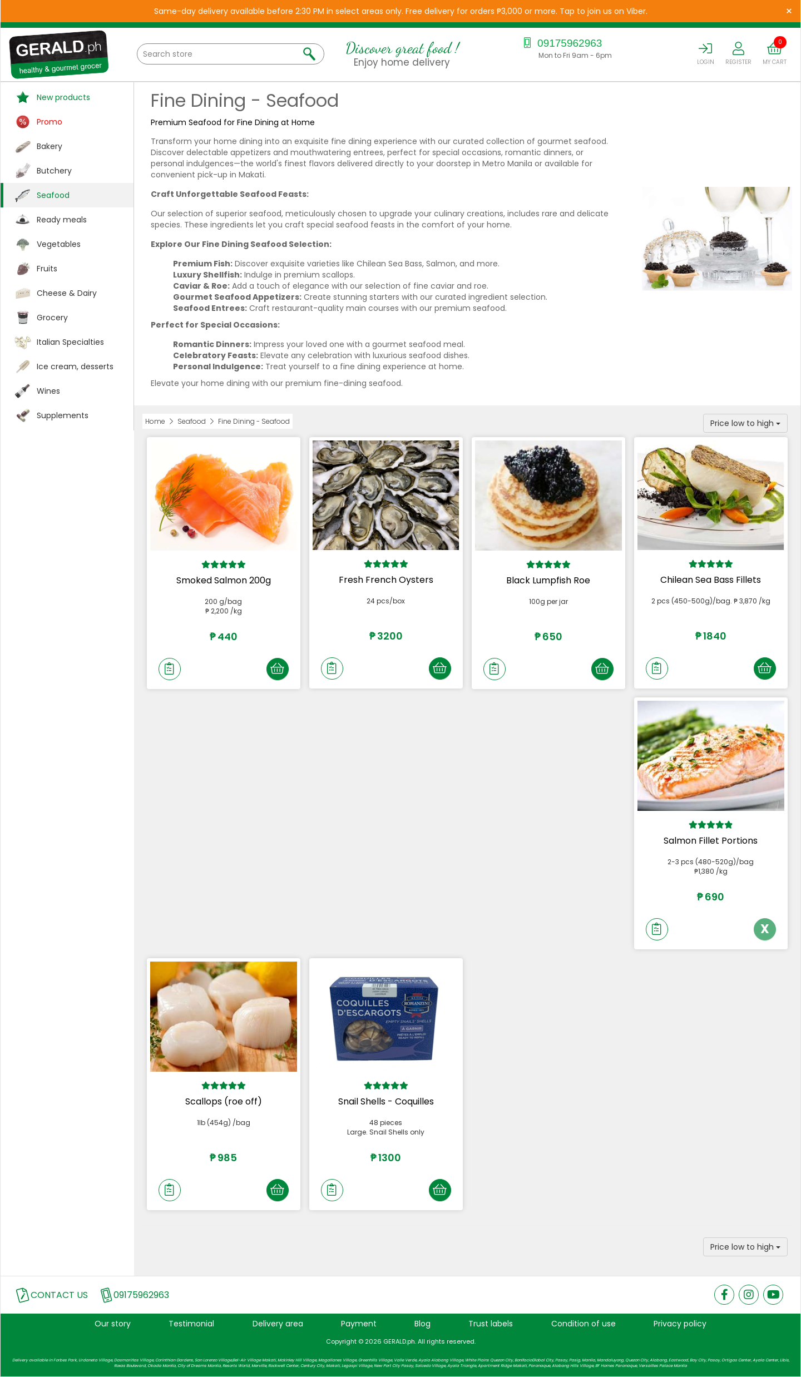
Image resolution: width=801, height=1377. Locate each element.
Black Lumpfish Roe (548, 580)
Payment (359, 1323)
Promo (49, 121)
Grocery (52, 317)
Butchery (54, 170)
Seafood (53, 195)
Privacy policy (680, 1323)
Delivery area (278, 1323)
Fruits (47, 268)
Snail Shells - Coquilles (386, 1101)
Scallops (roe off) (223, 1101)
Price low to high (745, 423)
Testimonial (191, 1323)
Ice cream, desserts (75, 366)
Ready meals (62, 219)
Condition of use (583, 1323)
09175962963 (561, 43)
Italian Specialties (70, 342)
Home (155, 421)
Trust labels (490, 1323)
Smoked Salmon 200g (223, 580)
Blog (422, 1323)
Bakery (49, 146)
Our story (113, 1323)
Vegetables (59, 244)
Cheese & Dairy (67, 293)
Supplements (62, 415)
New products (63, 97)
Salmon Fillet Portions (711, 840)
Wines (48, 391)
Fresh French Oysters (386, 579)
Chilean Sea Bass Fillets (710, 579)
